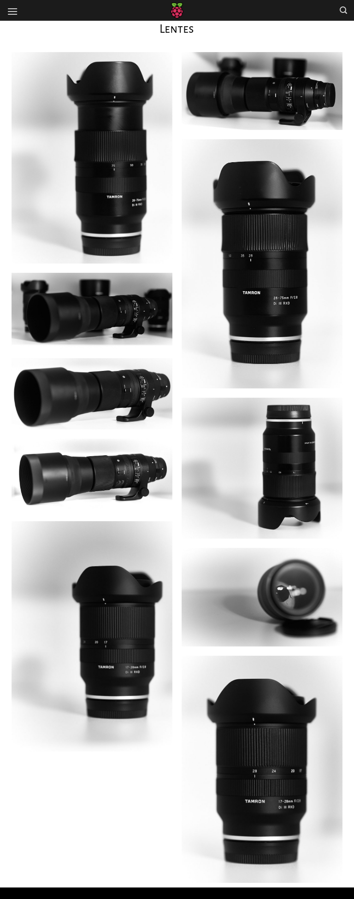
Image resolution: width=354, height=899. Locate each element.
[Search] (343, 10)
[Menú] (12, 11)
